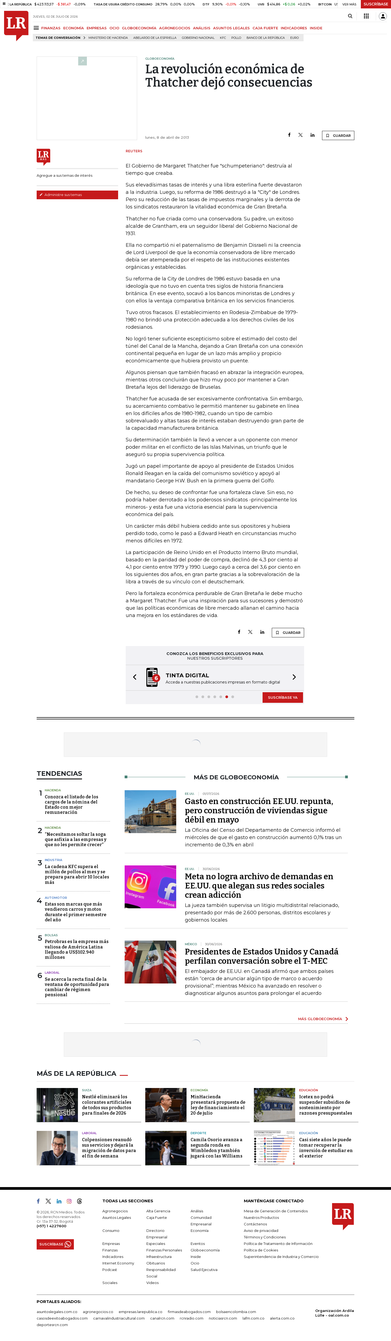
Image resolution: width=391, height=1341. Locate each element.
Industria (53, 860)
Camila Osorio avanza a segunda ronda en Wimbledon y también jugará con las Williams (216, 1148)
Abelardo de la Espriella (154, 38)
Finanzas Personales (164, 1250)
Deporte (198, 1133)
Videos (152, 1282)
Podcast (109, 1269)
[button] (133, 677)
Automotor (56, 898)
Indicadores (112, 1256)
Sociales (109, 1282)
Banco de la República (266, 38)
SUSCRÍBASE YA (283, 697)
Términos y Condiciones (265, 1237)
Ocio (195, 1263)
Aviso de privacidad (261, 1230)
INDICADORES (294, 28)
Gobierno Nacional (198, 38)
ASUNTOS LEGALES (231, 28)
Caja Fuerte (156, 1217)
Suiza (87, 1090)
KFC (223, 38)
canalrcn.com (162, 1318)
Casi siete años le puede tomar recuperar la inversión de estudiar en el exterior (326, 1148)
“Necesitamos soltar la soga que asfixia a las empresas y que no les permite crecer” (75, 839)
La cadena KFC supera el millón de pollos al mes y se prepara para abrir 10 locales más (77, 874)
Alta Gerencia (158, 1211)
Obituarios (155, 1263)
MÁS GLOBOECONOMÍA (320, 1019)
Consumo (110, 1230)
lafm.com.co (253, 1318)
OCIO (114, 28)
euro (294, 38)
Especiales (155, 1243)
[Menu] (37, 27)
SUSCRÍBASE (376, 4)
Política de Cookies (261, 1250)
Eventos (198, 1243)
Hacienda (53, 790)
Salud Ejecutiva (204, 1269)
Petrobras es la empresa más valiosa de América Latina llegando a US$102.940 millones (77, 949)
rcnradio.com (191, 1318)
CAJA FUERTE (265, 28)
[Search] (350, 16)
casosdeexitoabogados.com (62, 1318)
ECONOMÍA (73, 28)
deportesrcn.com (52, 1325)
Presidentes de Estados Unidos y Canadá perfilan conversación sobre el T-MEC (262, 956)
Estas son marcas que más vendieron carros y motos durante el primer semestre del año (75, 912)
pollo (236, 38)
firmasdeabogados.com (189, 1312)
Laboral (52, 973)
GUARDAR (338, 135)
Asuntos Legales (116, 1217)
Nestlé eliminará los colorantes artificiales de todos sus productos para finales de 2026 (106, 1105)
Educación (308, 1090)
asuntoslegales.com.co (57, 1312)
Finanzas (110, 1250)
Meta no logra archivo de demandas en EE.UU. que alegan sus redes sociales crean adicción (259, 886)
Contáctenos (255, 1224)
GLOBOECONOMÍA (139, 28)
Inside (196, 1256)
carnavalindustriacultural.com (119, 1318)
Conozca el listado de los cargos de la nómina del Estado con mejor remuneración (71, 804)
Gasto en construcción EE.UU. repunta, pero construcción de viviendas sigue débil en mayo (259, 810)
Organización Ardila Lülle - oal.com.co (334, 1312)
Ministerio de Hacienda (108, 38)
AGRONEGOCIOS (174, 28)
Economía (199, 1090)
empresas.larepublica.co (140, 1312)
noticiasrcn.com (223, 1318)
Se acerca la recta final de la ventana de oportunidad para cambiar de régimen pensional (77, 987)
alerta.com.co (282, 1318)
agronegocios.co (98, 1312)
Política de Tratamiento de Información (278, 1243)
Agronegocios (115, 1211)
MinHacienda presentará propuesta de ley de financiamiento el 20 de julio (218, 1105)
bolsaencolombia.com (236, 1312)
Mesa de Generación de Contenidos (276, 1211)
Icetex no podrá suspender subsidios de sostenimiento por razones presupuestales (325, 1105)
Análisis (197, 1211)
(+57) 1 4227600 (51, 1226)
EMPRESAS (97, 28)
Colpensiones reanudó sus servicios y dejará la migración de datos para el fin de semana (109, 1148)
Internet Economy (118, 1263)
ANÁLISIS (201, 28)
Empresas (111, 1243)
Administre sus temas (60, 194)
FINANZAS (51, 28)
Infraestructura (159, 1256)
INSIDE (316, 28)
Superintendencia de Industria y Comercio (281, 1256)
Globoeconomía (205, 1250)
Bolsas (51, 935)
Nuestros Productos (261, 1217)
